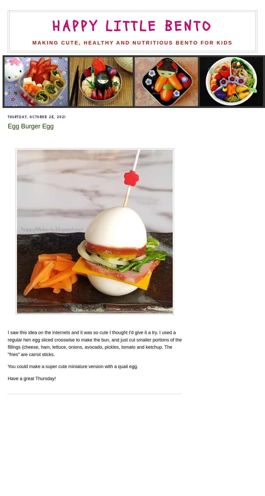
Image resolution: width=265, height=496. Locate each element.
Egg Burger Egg (31, 126)
